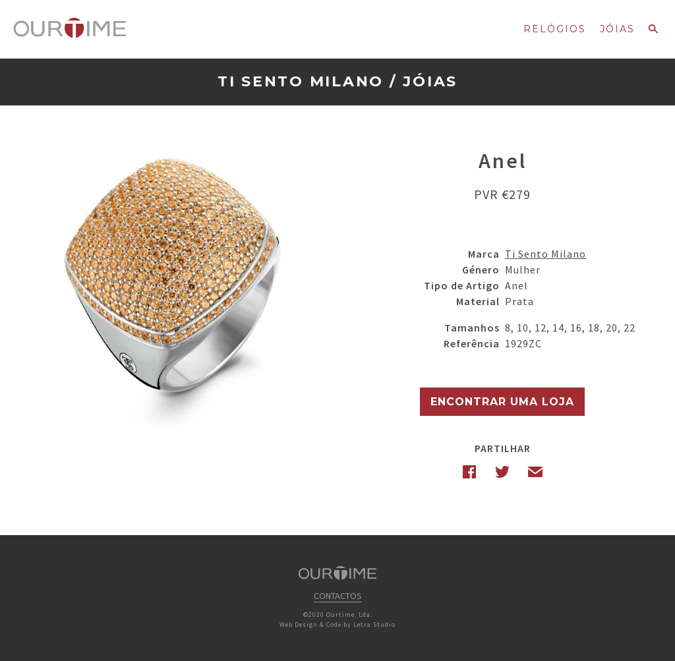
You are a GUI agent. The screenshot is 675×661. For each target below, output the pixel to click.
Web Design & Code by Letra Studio (337, 624)
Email (535, 471)
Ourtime (70, 28)
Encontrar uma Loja (502, 401)
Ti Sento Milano (301, 81)
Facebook (469, 471)
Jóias (617, 29)
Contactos (338, 596)
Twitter (502, 471)
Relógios (554, 29)
